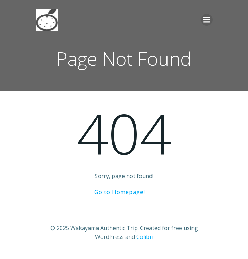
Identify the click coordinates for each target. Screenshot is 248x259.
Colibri (144, 237)
